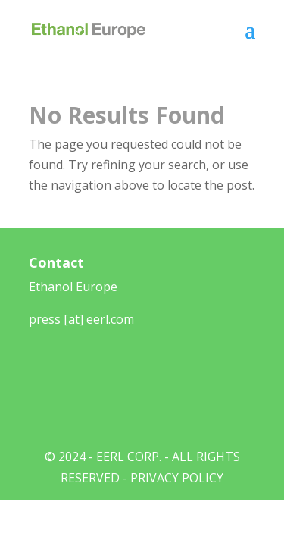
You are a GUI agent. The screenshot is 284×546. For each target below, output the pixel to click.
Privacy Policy (176, 477)
